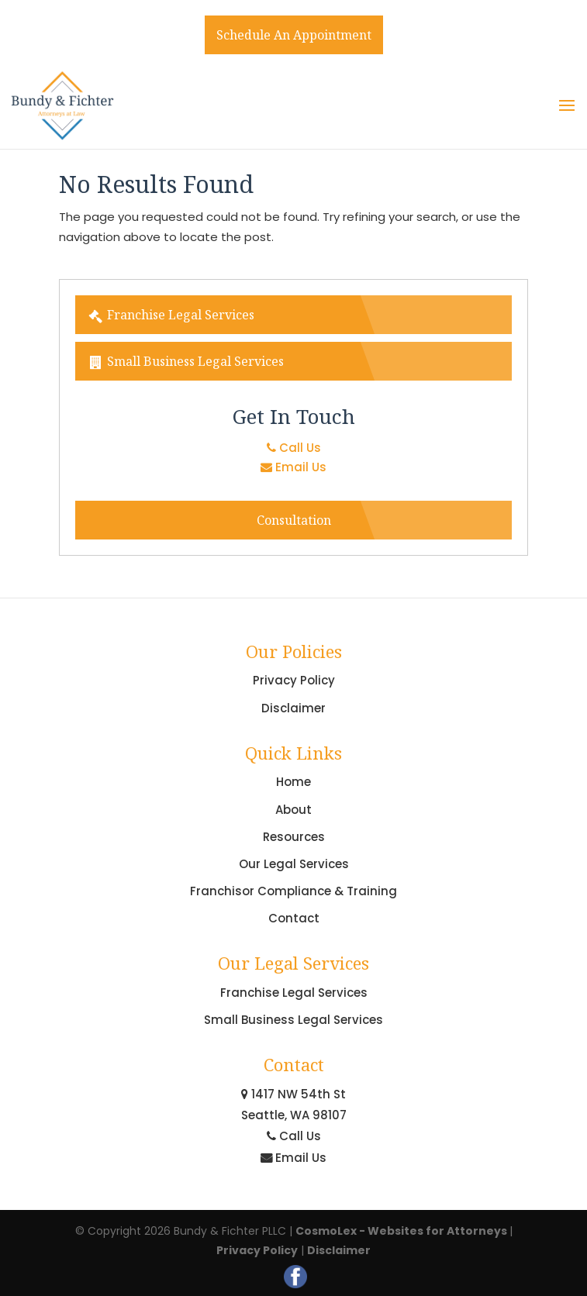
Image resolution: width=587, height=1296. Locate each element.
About (293, 809)
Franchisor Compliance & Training (293, 891)
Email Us (293, 467)
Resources (294, 837)
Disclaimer (293, 708)
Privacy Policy (294, 680)
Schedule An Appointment (293, 34)
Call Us (294, 447)
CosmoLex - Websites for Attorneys (402, 1231)
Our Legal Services (294, 864)
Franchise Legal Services (171, 314)
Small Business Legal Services (186, 361)
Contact (293, 918)
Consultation (294, 520)
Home (293, 782)
